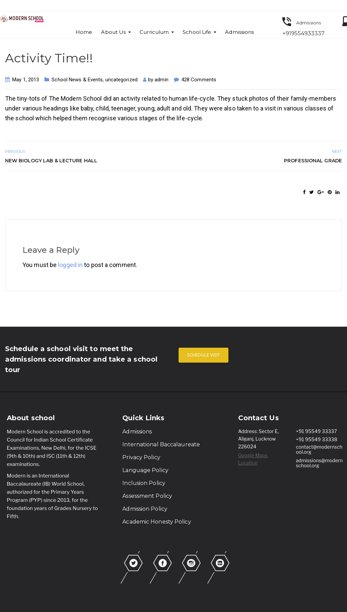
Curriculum (154, 32)
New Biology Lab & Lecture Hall (51, 161)
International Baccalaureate (161, 444)
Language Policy (145, 470)
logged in (70, 264)
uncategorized (121, 80)
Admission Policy (144, 509)
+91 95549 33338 (316, 439)
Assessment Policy (147, 496)
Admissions (239, 32)
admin (161, 80)
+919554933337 (304, 33)
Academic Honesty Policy (156, 521)
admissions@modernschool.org (319, 462)
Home (84, 32)
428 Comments (198, 80)
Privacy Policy (141, 457)
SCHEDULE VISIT (203, 355)
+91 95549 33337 (316, 431)
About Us (113, 32)
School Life (197, 32)
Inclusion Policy (143, 483)
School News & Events (77, 80)
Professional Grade (313, 161)
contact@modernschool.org (319, 449)
